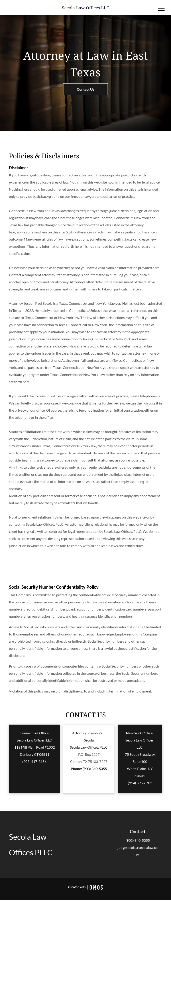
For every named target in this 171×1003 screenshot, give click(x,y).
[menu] (161, 8)
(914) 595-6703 (140, 783)
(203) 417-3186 (34, 761)
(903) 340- (134, 840)
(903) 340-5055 (95, 768)
